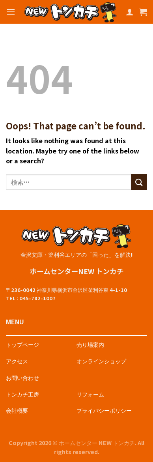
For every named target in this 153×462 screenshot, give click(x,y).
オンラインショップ (101, 361)
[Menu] (10, 11)
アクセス (17, 361)
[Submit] (139, 181)
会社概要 (17, 410)
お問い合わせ (22, 377)
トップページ (22, 344)
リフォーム (90, 394)
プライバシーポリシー (104, 410)
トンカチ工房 (22, 394)
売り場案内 (90, 344)
